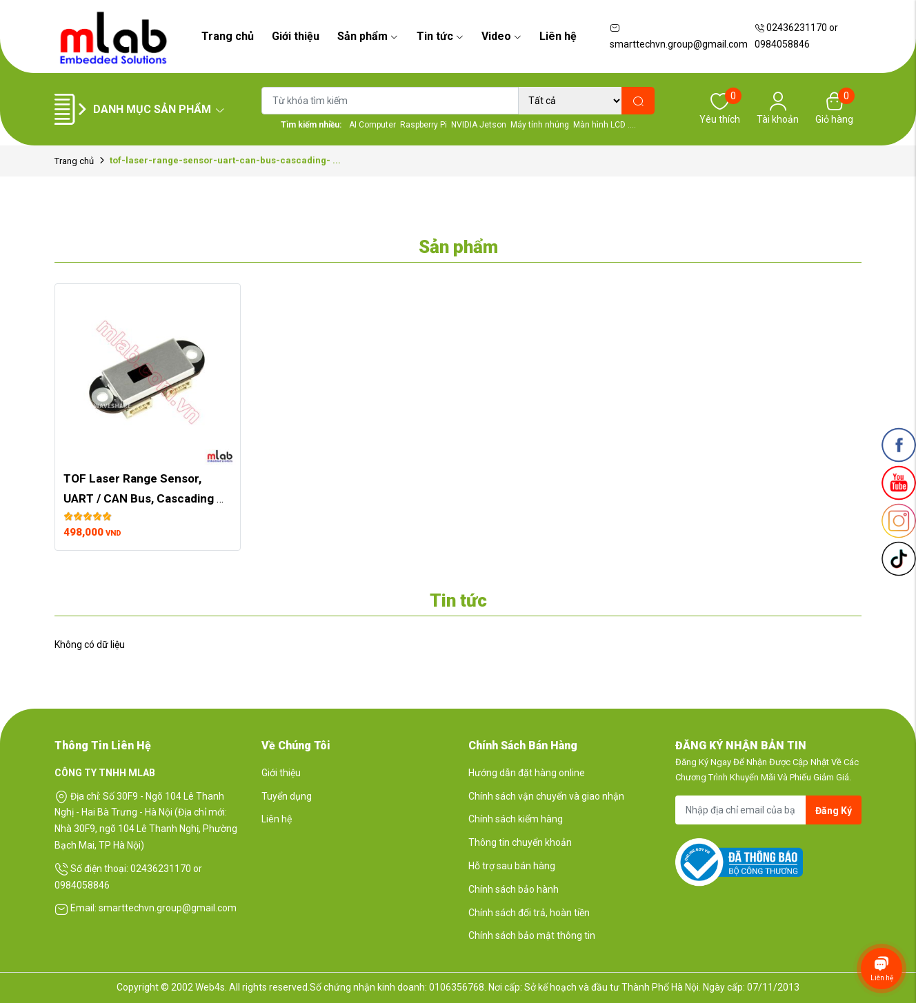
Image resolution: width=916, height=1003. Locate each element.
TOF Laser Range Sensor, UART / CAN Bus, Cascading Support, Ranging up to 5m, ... (144, 498)
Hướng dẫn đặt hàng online (526, 772)
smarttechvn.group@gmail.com (679, 36)
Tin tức (440, 36)
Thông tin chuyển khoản (520, 842)
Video (501, 36)
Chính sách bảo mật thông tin (531, 935)
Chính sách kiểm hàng (515, 818)
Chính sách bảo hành (513, 889)
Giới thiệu (295, 36)
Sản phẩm (367, 36)
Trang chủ (227, 36)
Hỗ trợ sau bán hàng (511, 865)
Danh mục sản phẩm (159, 109)
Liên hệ (558, 36)
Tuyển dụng (286, 796)
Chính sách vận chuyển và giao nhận (546, 796)
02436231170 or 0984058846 (796, 36)
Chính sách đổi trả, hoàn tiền (529, 912)
